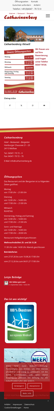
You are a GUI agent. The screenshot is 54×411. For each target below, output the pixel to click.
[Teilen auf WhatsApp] (32, 105)
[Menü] (46, 15)
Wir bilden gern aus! (17, 282)
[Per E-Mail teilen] (44, 105)
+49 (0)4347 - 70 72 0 (31, 8)
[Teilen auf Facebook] (10, 105)
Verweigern (19, 386)
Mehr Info (27, 393)
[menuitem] (22, 1)
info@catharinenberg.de (21, 161)
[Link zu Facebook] (48, 401)
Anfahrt (37, 5)
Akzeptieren (35, 386)
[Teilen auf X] (21, 105)
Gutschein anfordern (22, 5)
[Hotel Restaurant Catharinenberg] (22, 15)
